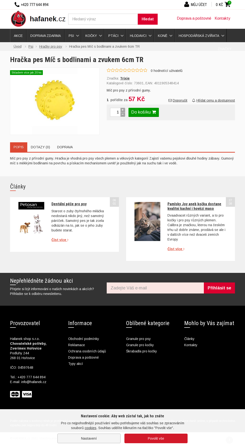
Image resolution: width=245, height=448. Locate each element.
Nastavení (89, 438)
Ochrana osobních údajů (87, 351)
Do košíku (143, 112)
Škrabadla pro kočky (141, 351)
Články (189, 339)
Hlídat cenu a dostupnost (213, 100)
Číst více (59, 240)
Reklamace (76, 345)
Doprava (65, 147)
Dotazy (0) (40, 147)
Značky (224, 49)
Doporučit (177, 100)
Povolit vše (156, 438)
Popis (19, 147)
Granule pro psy (138, 339)
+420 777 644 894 (31, 377)
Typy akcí (75, 364)
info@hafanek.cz (33, 382)
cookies (90, 428)
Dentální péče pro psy (69, 204)
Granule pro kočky (140, 345)
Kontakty (222, 18)
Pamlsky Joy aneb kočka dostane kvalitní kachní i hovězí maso (194, 206)
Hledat (148, 19)
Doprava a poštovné (194, 18)
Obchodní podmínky (83, 339)
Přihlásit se (219, 288)
